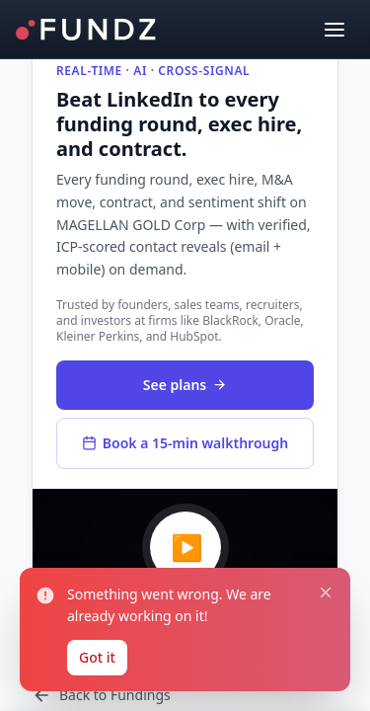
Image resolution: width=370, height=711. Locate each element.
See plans (185, 384)
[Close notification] (325, 592)
